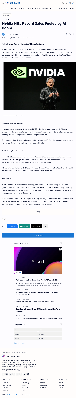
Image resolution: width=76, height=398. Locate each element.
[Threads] (17, 374)
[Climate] (26, 306)
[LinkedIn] (13, 374)
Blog (23, 390)
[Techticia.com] (12, 3)
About (61, 383)
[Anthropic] (26, 338)
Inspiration (25, 387)
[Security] (30, 8)
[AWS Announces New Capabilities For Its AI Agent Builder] (38, 260)
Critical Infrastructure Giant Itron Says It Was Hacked (35, 302)
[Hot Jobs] (6, 8)
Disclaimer (43, 385)
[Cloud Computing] (61, 8)
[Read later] (66, 34)
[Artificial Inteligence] (41, 8)
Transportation (7, 385)
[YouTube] (3, 374)
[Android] (50, 334)
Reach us (43, 387)
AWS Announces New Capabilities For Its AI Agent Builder (37, 280)
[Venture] (26, 290)
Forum (24, 385)
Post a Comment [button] (38, 235)
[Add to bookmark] (60, 249)
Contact (42, 383)
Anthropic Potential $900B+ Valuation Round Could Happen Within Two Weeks (37, 293)
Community (25, 383)
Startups (5, 383)
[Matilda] (11, 34)
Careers (61, 387)
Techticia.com (12, 395)
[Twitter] (6, 374)
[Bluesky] (24, 374)
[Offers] (71, 8)
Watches (5, 390)
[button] (2, 2)
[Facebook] (10, 374)
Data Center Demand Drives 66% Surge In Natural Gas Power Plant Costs (38, 310)
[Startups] (14, 8)
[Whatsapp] (28, 374)
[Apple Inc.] (22, 8)
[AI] (4, 219)
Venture (5, 387)
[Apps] (52, 8)
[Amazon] (26, 334)
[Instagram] (20, 374)
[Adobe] (50, 330)
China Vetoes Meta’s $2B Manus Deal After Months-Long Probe (39, 318)
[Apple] (50, 338)
